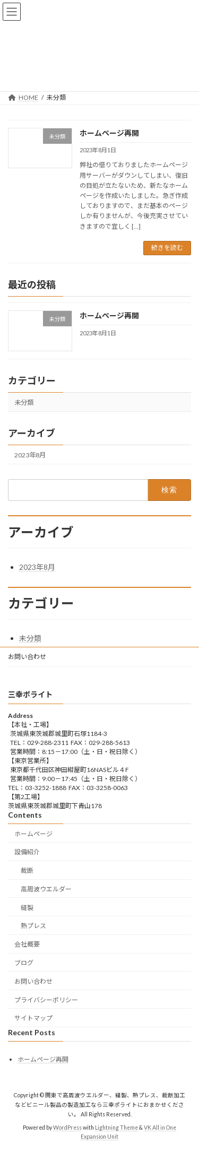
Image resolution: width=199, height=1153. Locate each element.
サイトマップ (33, 1018)
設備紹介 (27, 852)
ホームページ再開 (109, 132)
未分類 (23, 402)
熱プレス (33, 926)
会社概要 (27, 944)
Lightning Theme (116, 1127)
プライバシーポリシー (46, 1000)
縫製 (27, 908)
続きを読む (167, 248)
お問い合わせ (27, 657)
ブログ (23, 963)
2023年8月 (30, 455)
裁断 (27, 870)
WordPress (67, 1127)
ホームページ (33, 834)
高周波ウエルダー (46, 889)
